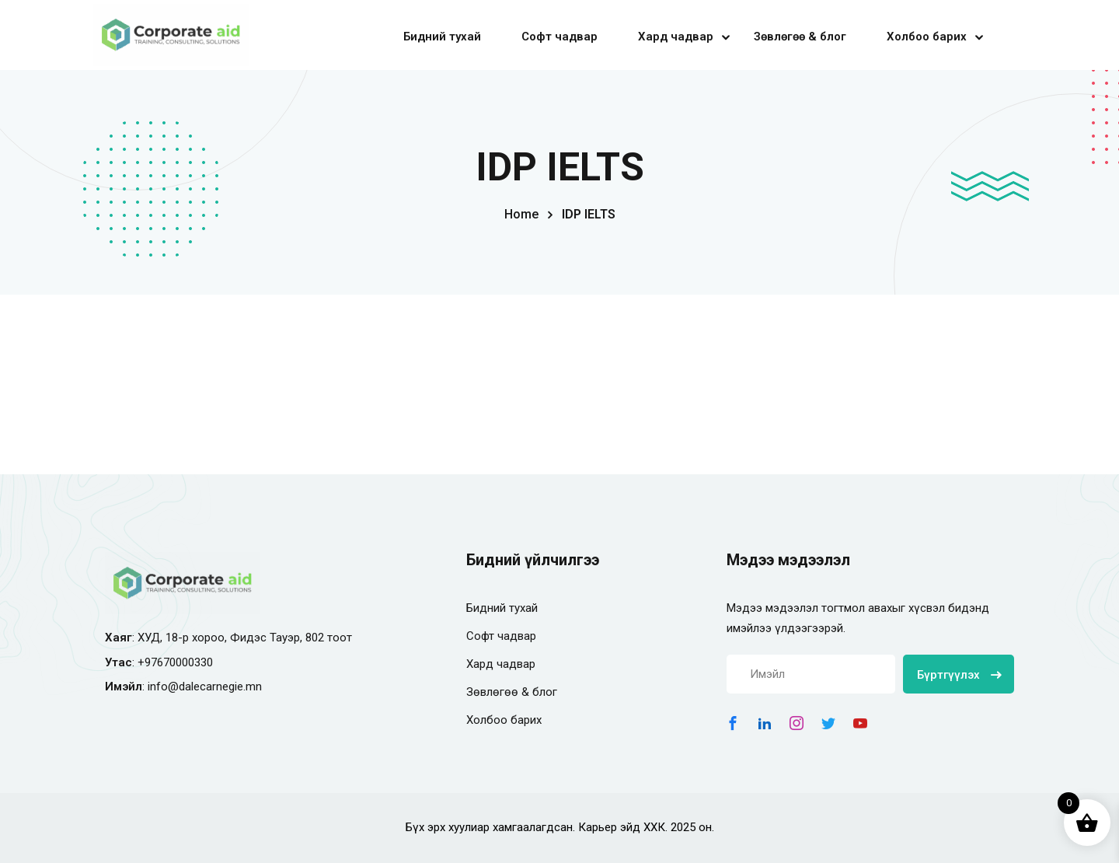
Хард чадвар (675, 37)
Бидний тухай (442, 37)
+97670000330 (175, 662)
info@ (163, 687)
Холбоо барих (927, 37)
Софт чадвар (559, 37)
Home (521, 214)
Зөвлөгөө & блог (800, 37)
